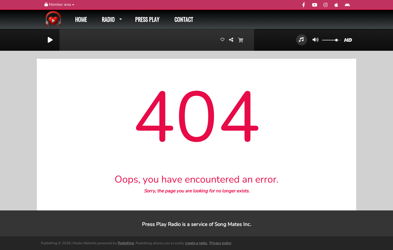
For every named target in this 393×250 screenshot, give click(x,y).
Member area (59, 4)
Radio (108, 19)
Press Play (147, 19)
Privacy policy (220, 243)
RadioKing (126, 243)
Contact (183, 19)
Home (81, 19)
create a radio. (196, 243)
